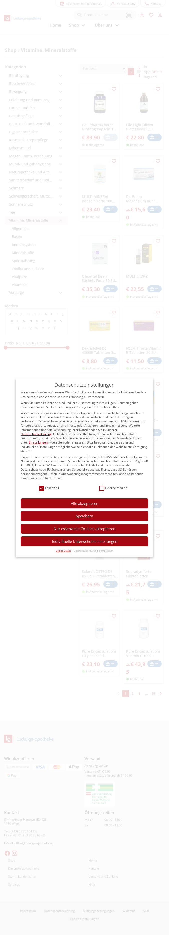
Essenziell (49, 488)
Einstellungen (38, 442)
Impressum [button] (107, 550)
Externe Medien (113, 488)
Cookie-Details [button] (63, 550)
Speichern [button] (84, 515)
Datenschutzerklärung (36, 434)
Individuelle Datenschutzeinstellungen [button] (84, 541)
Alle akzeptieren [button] (84, 503)
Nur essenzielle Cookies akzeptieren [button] (84, 528)
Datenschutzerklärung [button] (86, 550)
